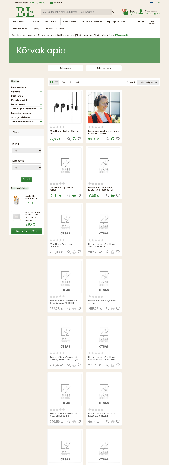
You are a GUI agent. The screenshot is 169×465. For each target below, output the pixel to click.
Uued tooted (152, 23)
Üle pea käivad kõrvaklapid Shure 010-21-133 (140, 188)
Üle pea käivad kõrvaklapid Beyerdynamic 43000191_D (63, 244)
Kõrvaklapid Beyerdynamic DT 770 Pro (103, 244)
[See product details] (112, 195)
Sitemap (49, 431)
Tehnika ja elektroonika (91, 22)
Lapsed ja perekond (116, 22)
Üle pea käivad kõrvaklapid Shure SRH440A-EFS (140, 357)
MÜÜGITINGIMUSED (55, 419)
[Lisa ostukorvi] (74, 139)
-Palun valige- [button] (146, 82)
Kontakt (56, 2)
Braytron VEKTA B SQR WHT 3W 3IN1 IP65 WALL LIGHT (33, 216)
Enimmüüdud (82, 427)
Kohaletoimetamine (55, 427)
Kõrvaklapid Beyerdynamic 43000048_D (102, 188)
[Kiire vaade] (69, 139)
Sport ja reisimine (19, 29)
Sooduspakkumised (85, 419)
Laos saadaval (18, 22)
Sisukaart (110, 419)
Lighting (35, 29)
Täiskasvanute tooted (54, 29)
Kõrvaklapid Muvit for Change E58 (64, 132)
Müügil (141, 22)
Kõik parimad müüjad (27, 231)
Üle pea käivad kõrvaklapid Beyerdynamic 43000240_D (141, 244)
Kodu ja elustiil (51, 22)
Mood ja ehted (69, 22)
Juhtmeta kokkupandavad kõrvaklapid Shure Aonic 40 (63, 357)
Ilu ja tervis (35, 22)
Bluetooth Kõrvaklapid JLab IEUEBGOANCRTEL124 (140, 301)
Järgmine (153, 375)
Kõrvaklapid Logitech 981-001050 (139, 132)
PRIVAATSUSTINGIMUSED (58, 423)
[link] (24, 450)
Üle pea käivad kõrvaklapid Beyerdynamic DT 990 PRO (63, 301)
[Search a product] (76, 12)
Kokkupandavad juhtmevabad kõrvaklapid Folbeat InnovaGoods (103, 133)
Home (15, 81)
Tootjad (79, 431)
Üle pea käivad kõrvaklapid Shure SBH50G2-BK (102, 301)
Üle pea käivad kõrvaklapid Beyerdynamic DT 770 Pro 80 (102, 357)
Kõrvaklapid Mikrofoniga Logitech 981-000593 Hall (62, 188)
